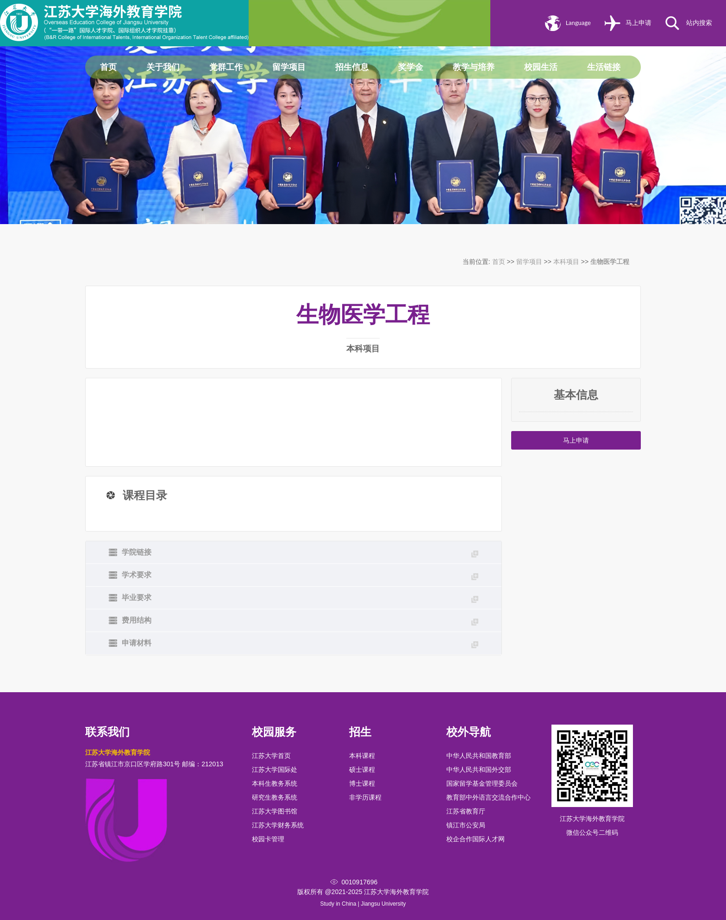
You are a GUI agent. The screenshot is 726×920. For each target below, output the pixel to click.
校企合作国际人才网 (475, 839)
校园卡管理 (268, 839)
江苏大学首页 (271, 755)
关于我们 (163, 67)
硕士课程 (362, 769)
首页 (108, 67)
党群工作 (226, 67)
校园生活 (540, 67)
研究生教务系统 (274, 797)
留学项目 (289, 67)
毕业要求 (300, 598)
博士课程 (362, 783)
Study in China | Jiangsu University (363, 904)
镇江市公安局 (465, 825)
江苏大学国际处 (274, 769)
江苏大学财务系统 (278, 825)
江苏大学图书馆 (274, 811)
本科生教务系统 (274, 783)
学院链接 (300, 552)
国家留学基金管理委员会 (482, 783)
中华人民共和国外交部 (478, 769)
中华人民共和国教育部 (478, 755)
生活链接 (603, 67)
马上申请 (638, 23)
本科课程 (362, 755)
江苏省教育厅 (465, 811)
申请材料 (300, 643)
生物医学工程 (609, 261)
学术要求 (300, 575)
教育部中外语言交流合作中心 (488, 797)
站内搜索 (699, 23)
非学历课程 (365, 797)
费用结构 (300, 621)
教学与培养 (473, 67)
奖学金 (410, 67)
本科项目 (566, 261)
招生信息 (352, 67)
